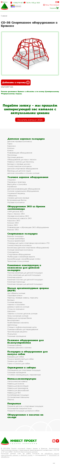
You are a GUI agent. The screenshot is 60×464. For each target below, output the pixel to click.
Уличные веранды (14, 302)
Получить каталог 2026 (30, 119)
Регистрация (54, 5)
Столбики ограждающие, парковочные (24, 375)
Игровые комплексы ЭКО (18, 216)
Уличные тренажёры (16, 238)
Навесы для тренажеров (17, 388)
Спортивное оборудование (19, 254)
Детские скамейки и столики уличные (23, 173)
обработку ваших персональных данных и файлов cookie (30, 454)
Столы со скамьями (15, 309)
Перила (10, 399)
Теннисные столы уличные (18, 261)
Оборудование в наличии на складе (25, 415)
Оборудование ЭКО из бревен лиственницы (26, 207)
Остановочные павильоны (18, 397)
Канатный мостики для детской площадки (25, 279)
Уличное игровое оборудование (27, 177)
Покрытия (14, 403)
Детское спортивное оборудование (22, 168)
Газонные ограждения (16, 336)
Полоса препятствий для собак (20, 359)
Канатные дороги (14, 277)
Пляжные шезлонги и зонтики (19, 347)
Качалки (10, 148)
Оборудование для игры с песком (21, 159)
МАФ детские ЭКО (15, 211)
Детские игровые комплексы (19, 141)
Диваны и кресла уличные (18, 307)
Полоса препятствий (16, 241)
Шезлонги (11, 311)
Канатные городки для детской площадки (25, 284)
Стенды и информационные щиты (22, 327)
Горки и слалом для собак (18, 363)
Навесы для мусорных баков (19, 318)
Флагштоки (12, 334)
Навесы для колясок (15, 383)
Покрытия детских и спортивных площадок (25, 406)
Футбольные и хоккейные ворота (21, 256)
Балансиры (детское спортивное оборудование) (28, 247)
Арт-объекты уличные (16, 293)
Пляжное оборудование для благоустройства (25, 341)
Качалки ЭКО (13, 223)
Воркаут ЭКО (13, 229)
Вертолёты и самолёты (17, 184)
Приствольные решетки (17, 331)
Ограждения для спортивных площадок (24, 370)
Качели (10, 150)
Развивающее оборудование (19, 153)
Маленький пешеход (16, 193)
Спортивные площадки (22, 233)
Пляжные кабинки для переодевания (22, 329)
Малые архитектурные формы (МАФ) (28, 289)
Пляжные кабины (14, 345)
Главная (4, 16)
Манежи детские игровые (18, 198)
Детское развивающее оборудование (23, 189)
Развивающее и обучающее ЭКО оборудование (28, 227)
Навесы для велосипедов (17, 386)
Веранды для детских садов (19, 171)
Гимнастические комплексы (19, 166)
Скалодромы (13, 252)
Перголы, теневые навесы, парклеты (22, 298)
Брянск (5, 2)
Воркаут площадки (15, 236)
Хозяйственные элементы (18, 322)
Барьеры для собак (15, 357)
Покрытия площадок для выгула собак (23, 411)
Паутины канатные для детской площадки (25, 273)
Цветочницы (12, 325)
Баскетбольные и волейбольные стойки (23, 259)
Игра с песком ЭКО (16, 214)
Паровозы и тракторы (16, 182)
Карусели (11, 146)
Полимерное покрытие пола (19, 408)
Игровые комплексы (15, 202)
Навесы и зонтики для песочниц (20, 162)
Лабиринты (12, 195)
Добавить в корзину (16, 82)
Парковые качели (14, 295)
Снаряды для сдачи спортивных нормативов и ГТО (28, 243)
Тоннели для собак (15, 361)
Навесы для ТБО (14, 393)
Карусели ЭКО (13, 220)
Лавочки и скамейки (16, 304)
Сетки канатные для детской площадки (24, 275)
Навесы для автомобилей (18, 390)
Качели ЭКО (12, 225)
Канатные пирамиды (16, 282)
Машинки (11, 180)
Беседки (11, 300)
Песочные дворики (15, 157)
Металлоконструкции (21, 378)
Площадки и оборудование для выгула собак (27, 352)
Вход (47, 5)
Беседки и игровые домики (18, 164)
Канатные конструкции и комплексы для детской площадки (24, 267)
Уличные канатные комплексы (20, 250)
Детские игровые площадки (26, 139)
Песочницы (12, 155)
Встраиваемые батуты (16, 200)
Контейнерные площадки (18, 395)
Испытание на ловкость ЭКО (19, 218)
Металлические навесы (17, 381)
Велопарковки (13, 320)
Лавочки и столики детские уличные (22, 313)
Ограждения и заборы (21, 367)
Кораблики (12, 186)
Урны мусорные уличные (17, 316)
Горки (9, 144)
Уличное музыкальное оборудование (23, 191)
